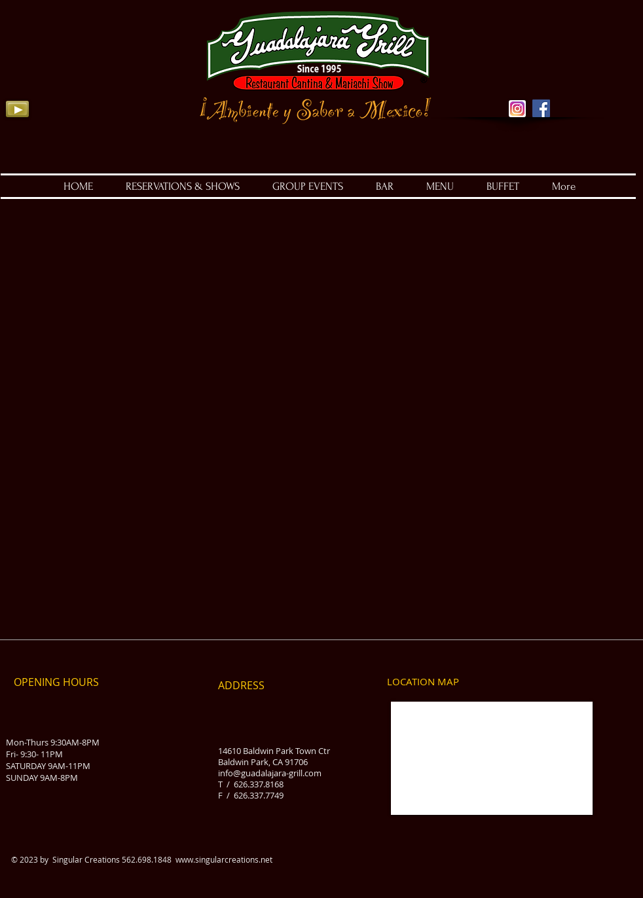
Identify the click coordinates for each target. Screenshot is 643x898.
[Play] (17, 109)
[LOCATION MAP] (423, 682)
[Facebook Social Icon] (541, 108)
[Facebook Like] (597, 85)
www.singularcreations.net (223, 859)
